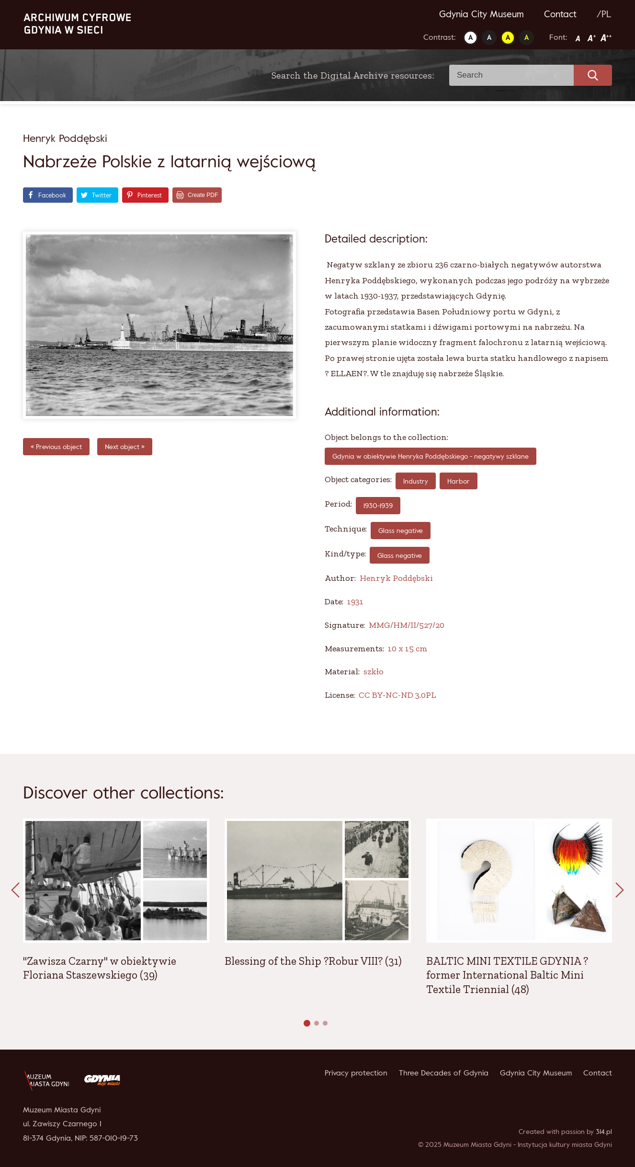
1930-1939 (378, 505)
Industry (415, 481)
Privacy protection (356, 1072)
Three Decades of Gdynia (443, 1072)
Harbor (458, 481)
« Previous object (56, 446)
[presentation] (15, 890)
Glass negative (400, 530)
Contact (560, 14)
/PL (604, 14)
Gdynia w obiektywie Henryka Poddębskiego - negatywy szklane (430, 456)
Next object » (125, 446)
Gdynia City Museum (481, 14)
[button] (307, 1023)
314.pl (604, 1131)
